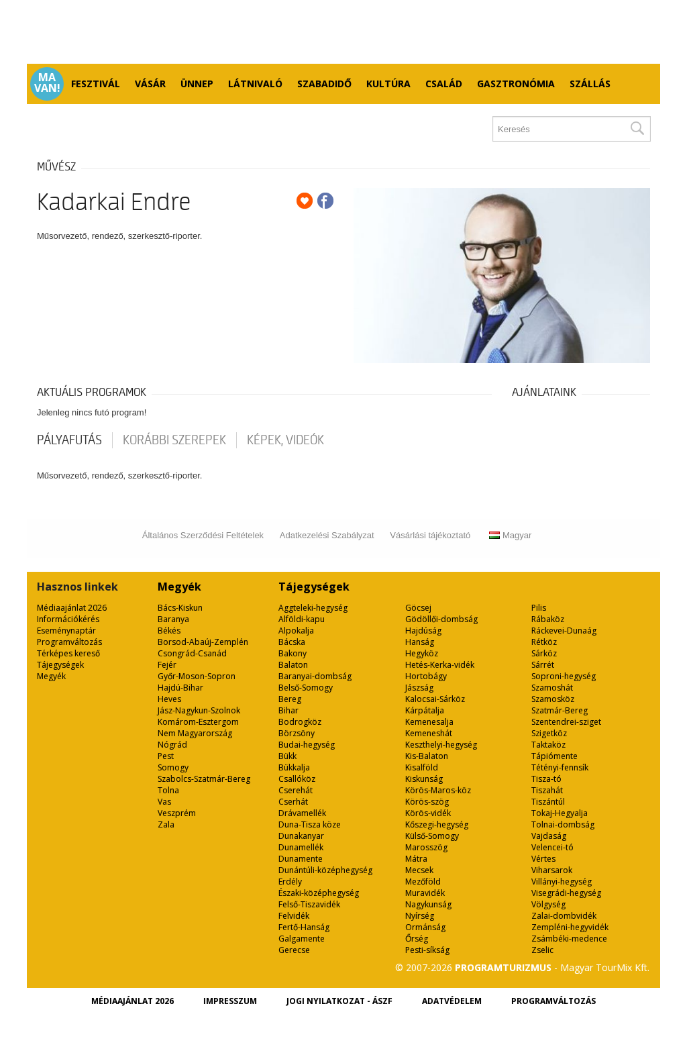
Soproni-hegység (563, 676)
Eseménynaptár (66, 630)
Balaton (293, 664)
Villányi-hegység (561, 881)
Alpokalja (296, 630)
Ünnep (196, 83)
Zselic (542, 950)
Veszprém (177, 813)
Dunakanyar (301, 836)
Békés (169, 630)
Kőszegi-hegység (436, 824)
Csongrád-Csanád (192, 653)
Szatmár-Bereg (559, 710)
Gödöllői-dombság (441, 619)
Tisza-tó (546, 779)
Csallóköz (296, 779)
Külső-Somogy (432, 836)
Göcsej (418, 607)
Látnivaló (255, 83)
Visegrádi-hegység (566, 893)
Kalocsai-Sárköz (435, 699)
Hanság (419, 642)
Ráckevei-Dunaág (563, 630)
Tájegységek (60, 664)
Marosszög (426, 847)
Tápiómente (554, 756)
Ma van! (47, 82)
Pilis (538, 607)
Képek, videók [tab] (285, 440)
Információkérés (68, 619)
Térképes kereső (68, 653)
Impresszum (230, 1001)
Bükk (287, 756)
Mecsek (419, 870)
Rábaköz (547, 619)
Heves (169, 699)
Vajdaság (548, 836)
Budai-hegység (306, 744)
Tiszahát (547, 790)
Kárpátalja (424, 710)
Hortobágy (426, 676)
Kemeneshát (428, 733)
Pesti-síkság (427, 950)
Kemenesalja (429, 721)
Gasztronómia (516, 83)
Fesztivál (95, 83)
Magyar (510, 535)
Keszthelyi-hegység (441, 744)
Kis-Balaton (426, 756)
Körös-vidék (428, 813)
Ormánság (425, 927)
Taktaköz (548, 744)
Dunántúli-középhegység (325, 870)
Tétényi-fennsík (559, 767)
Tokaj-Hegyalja (559, 813)
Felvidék (293, 915)
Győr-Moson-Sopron (196, 676)
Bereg (289, 699)
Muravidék (425, 893)
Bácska (291, 642)
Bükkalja (294, 767)
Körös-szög (427, 801)
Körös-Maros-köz (438, 790)
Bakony (292, 653)
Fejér (167, 664)
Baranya (173, 619)
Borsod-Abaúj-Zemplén (203, 642)
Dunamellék (300, 847)
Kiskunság (424, 779)
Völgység (548, 904)
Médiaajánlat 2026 (72, 607)
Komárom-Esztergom (198, 721)
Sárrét (542, 664)
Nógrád (172, 744)
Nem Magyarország (195, 733)
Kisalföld (421, 767)
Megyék (51, 676)
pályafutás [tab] (69, 440)
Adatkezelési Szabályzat (327, 535)
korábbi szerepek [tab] (174, 440)
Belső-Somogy (305, 687)
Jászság (419, 687)
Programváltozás (69, 642)
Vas (164, 801)
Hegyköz (421, 653)
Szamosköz (552, 699)
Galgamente (301, 938)
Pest (166, 756)
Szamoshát (552, 687)
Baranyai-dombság (315, 676)
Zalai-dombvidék (563, 915)
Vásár (150, 83)
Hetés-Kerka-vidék (439, 664)
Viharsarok (551, 870)
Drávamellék (302, 813)
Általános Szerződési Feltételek (203, 535)
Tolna (168, 790)
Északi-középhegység (318, 893)
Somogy (173, 767)
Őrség (416, 938)
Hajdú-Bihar (180, 687)
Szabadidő (324, 83)
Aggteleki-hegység (313, 607)
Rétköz (544, 642)
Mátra (416, 858)
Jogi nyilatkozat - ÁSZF (339, 1001)
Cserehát (295, 790)
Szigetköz (549, 733)
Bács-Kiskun (180, 607)
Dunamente (300, 858)
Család (443, 83)
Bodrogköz (299, 721)
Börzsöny (296, 733)
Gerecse (294, 950)
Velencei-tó (552, 847)
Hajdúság (423, 630)
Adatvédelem (452, 1001)
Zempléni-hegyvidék (570, 927)
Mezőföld (423, 881)
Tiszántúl (548, 801)
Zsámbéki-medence (569, 938)
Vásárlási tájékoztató (430, 535)
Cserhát (293, 801)
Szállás (590, 83)
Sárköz (544, 653)
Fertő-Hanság (303, 927)
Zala (166, 824)
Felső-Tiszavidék (309, 904)
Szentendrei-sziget (566, 721)
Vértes (543, 858)
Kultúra (388, 83)
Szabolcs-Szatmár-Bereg (204, 779)
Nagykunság (428, 904)
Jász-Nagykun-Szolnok (199, 710)
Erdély (290, 881)
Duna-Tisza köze (309, 824)
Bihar (288, 710)
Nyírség (419, 915)
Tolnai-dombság (562, 824)
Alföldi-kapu (301, 619)
